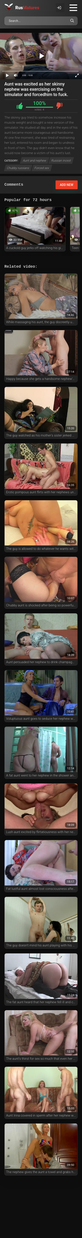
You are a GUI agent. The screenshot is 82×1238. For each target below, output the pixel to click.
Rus (27, 7)
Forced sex (42, 168)
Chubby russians (18, 168)
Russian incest (61, 160)
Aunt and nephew (35, 160)
